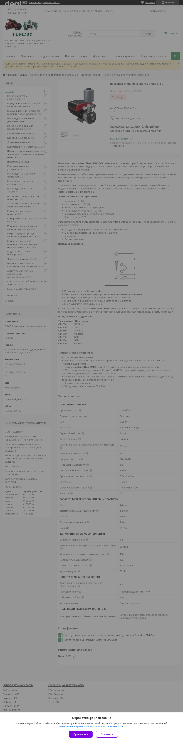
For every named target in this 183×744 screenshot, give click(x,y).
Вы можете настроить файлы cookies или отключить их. (90, 726)
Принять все (80, 734)
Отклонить (107, 734)
